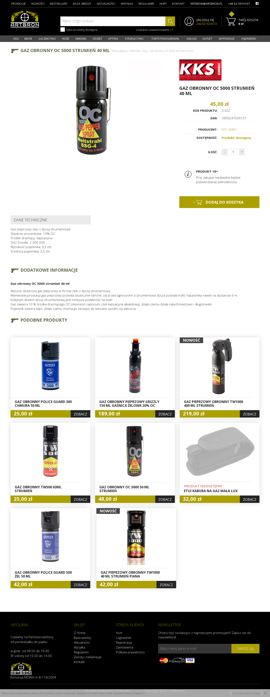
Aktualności (82, 642)
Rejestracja (124, 642)
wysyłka (127, 3)
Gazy (145, 51)
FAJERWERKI (248, 38)
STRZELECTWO (134, 38)
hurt (163, 3)
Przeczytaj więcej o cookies (246, 693)
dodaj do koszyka (218, 202)
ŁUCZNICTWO (47, 38)
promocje (18, 3)
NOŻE (65, 38)
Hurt (119, 633)
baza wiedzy (82, 3)
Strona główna (120, 51)
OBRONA (80, 38)
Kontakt (79, 662)
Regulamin (81, 652)
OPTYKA (113, 38)
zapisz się (245, 648)
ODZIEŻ (97, 38)
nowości (38, 3)
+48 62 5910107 (239, 3)
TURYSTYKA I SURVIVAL (165, 38)
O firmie (79, 633)
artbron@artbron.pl (206, 3)
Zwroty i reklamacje (87, 657)
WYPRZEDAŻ (226, 38)
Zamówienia (124, 647)
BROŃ (28, 38)
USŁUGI (191, 38)
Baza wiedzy (82, 637)
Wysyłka (79, 647)
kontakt (178, 3)
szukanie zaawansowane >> (154, 30)
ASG (16, 38)
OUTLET (207, 38)
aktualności (106, 3)
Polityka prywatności (130, 652)
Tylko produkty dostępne (79, 29)
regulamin (146, 3)
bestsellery (58, 3)
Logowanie (123, 637)
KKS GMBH (229, 129)
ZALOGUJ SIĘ (205, 20)
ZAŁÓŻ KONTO (206, 24)
